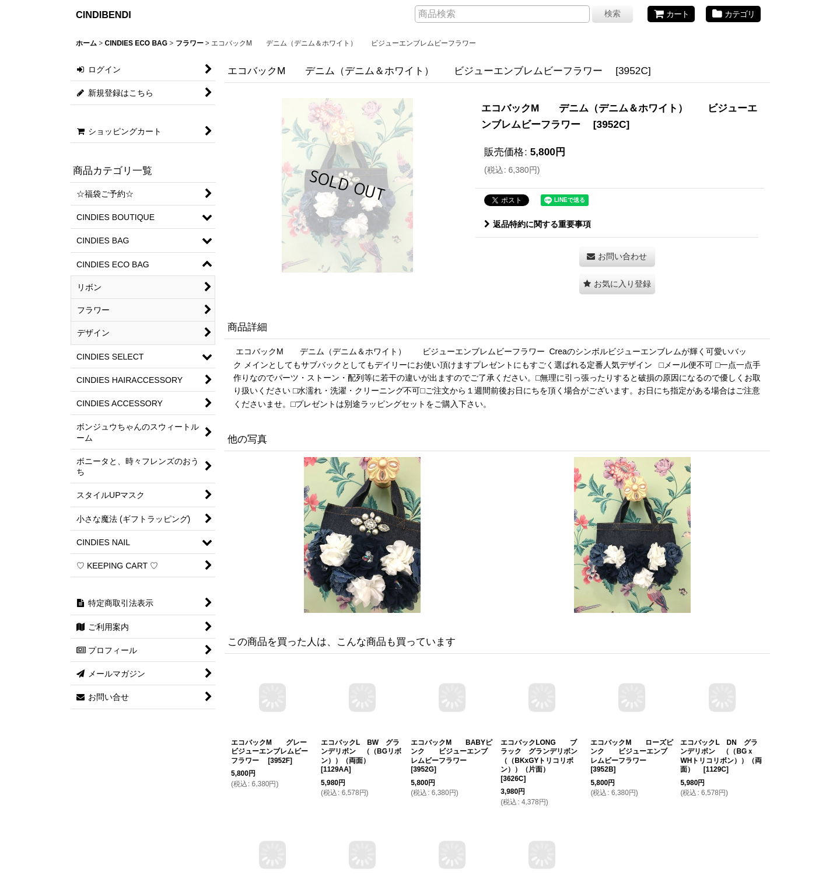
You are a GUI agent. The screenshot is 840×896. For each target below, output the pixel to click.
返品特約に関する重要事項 (537, 224)
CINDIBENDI (103, 14)
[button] (617, 284)
